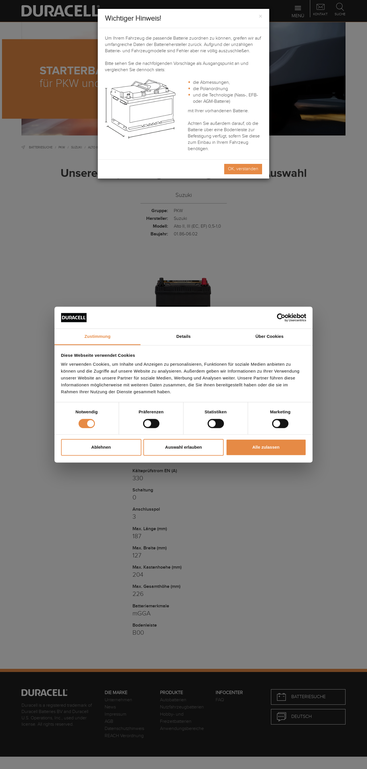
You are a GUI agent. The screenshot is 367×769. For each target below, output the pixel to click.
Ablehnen (101, 447)
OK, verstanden (243, 169)
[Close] (260, 16)
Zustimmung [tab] (98, 336)
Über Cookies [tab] (269, 336)
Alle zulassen (266, 447)
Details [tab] (183, 336)
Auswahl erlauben (183, 447)
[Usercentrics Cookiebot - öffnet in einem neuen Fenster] (281, 317)
